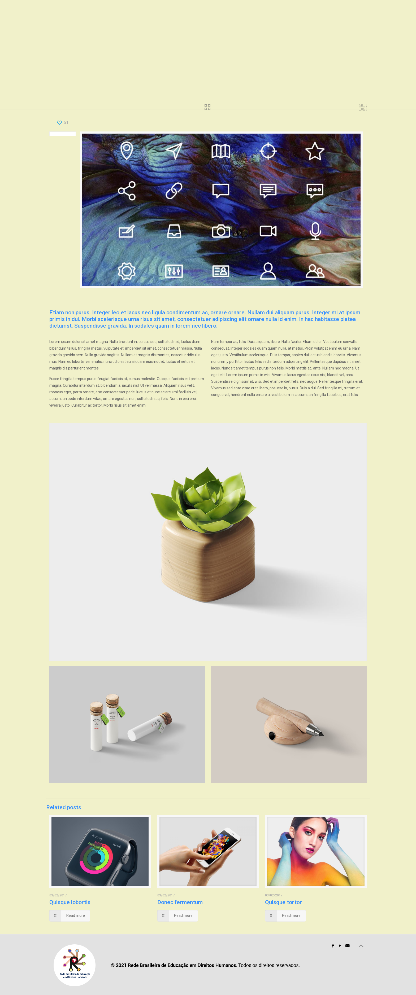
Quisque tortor (283, 902)
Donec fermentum (180, 902)
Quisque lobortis (69, 902)
